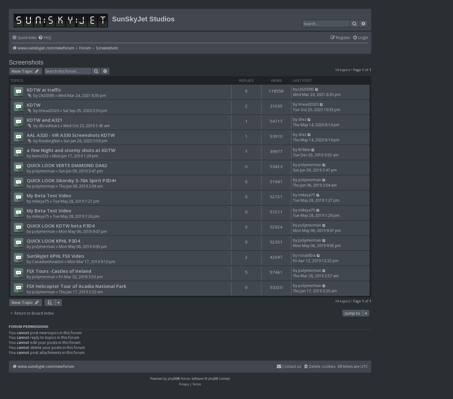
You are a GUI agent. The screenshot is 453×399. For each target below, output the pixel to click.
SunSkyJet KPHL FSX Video (55, 256)
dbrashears (49, 125)
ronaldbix (307, 255)
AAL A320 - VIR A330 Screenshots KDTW (71, 135)
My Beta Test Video (49, 195)
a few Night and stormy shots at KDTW (71, 150)
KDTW (34, 105)
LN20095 (46, 95)
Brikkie (304, 149)
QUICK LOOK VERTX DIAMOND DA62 (67, 165)
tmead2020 (49, 110)
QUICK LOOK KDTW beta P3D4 (60, 225)
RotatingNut (49, 140)
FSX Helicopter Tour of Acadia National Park (76, 286)
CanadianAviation (48, 261)
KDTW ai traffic (44, 90)
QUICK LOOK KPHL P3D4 (53, 241)
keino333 (40, 156)
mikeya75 (40, 201)
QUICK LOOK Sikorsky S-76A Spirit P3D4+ (72, 180)
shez (302, 119)
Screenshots (26, 62)
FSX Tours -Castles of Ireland (59, 271)
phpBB (172, 378)
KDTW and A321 (44, 120)
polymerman (43, 171)
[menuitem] (44, 38)
